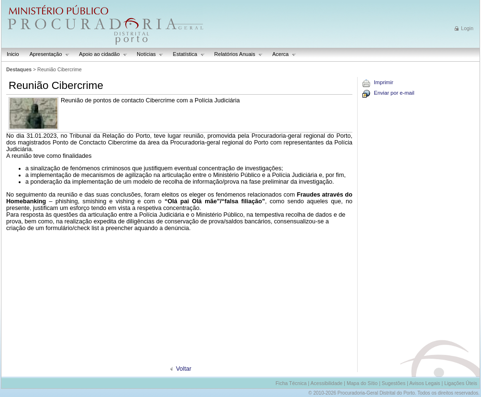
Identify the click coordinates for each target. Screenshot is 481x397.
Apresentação (47, 54)
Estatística (186, 54)
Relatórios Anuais (236, 54)
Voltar (183, 368)
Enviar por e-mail (394, 93)
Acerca (281, 54)
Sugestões (393, 383)
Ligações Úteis (460, 383)
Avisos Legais (424, 383)
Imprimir (383, 82)
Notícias (147, 54)
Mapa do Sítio (362, 383)
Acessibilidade (326, 383)
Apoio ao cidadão (101, 54)
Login (467, 28)
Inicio (13, 54)
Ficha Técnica (290, 383)
